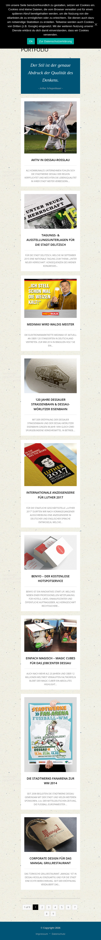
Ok (31, 41)
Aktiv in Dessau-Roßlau (50, 160)
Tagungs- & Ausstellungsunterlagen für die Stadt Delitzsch (50, 240)
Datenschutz (58, 933)
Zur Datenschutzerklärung (55, 41)
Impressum (42, 933)
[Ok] (96, 24)
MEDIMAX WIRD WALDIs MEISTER (50, 324)
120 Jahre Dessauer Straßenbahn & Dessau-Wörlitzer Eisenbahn (50, 404)
